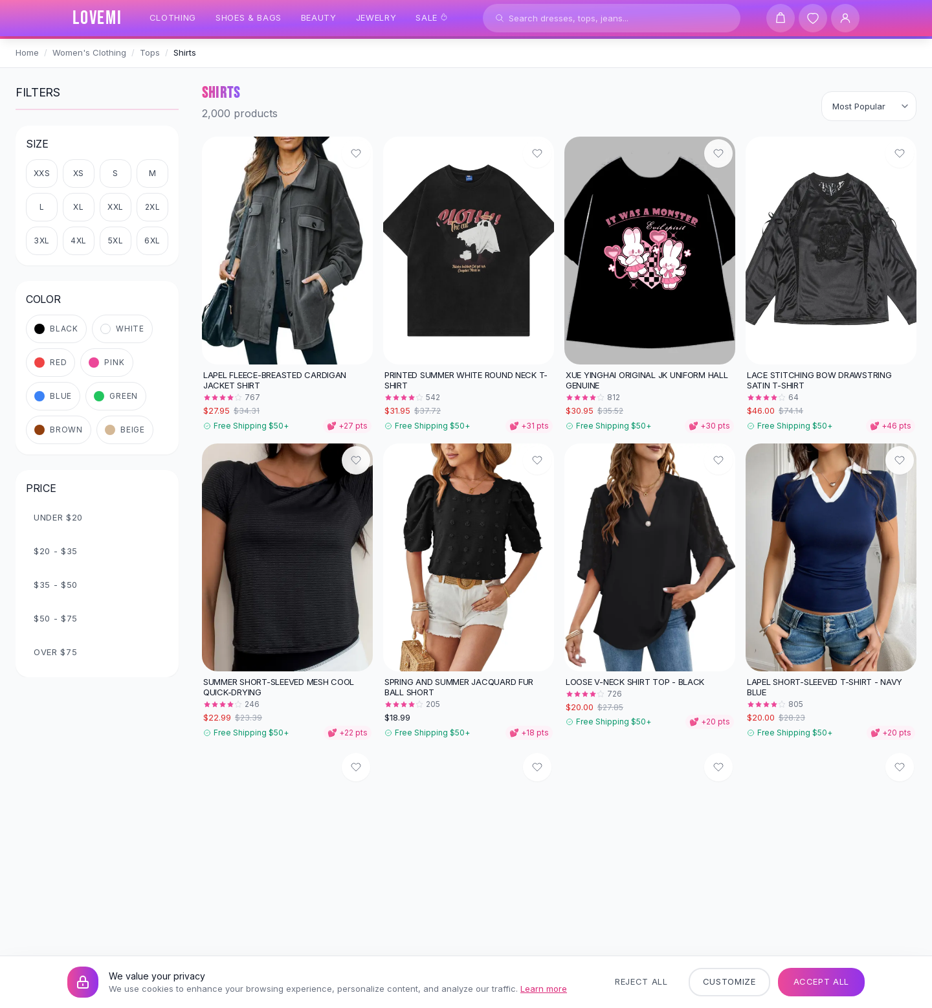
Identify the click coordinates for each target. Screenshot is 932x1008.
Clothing (173, 17)
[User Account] (845, 18)
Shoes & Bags (249, 17)
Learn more (543, 988)
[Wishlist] (813, 18)
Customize (729, 981)
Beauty (319, 17)
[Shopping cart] (780, 18)
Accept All (821, 981)
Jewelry (376, 17)
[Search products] (611, 18)
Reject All (641, 981)
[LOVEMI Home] (97, 18)
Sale (432, 17)
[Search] (499, 18)
